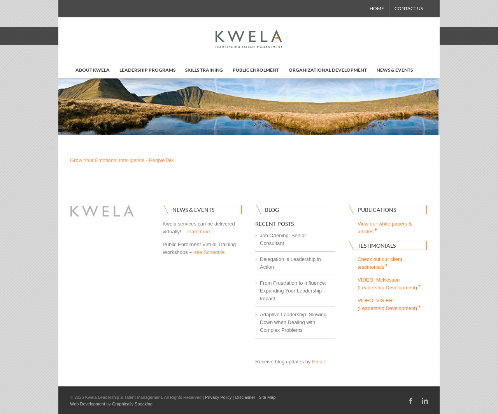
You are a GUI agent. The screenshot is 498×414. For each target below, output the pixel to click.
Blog (272, 209)
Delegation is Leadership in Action (290, 263)
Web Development (87, 404)
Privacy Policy (218, 397)
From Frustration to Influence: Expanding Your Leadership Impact (293, 290)
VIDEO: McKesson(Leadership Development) (390, 284)
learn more (200, 231)
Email (318, 362)
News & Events (193, 209)
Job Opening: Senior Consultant (283, 239)
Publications (377, 209)
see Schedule (209, 252)
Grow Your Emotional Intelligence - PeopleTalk (122, 160)
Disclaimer (245, 397)
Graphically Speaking (132, 404)
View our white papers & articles (385, 227)
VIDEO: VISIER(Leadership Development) (390, 304)
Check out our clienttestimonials (380, 263)
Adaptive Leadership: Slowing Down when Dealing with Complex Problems (293, 322)
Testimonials (377, 245)
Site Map (267, 397)
